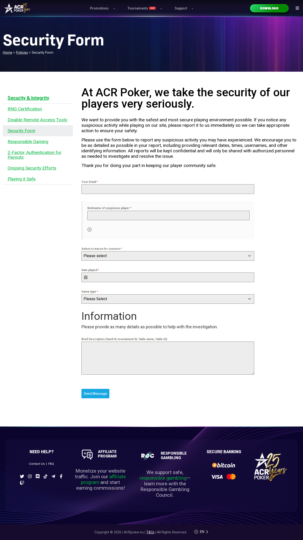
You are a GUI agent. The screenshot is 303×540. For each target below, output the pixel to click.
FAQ (51, 463)
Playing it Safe (22, 179)
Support (181, 8)
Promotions (99, 8)
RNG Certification (25, 109)
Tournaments (142, 8)
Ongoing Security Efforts (32, 168)
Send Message (95, 393)
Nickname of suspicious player (109, 208)
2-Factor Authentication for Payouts (35, 155)
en (202, 532)
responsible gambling (163, 477)
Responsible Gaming (28, 141)
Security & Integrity (28, 98)
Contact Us (37, 463)
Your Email (89, 182)
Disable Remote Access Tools (37, 120)
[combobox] (167, 256)
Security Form (21, 130)
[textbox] (163, 255)
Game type (89, 291)
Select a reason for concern (101, 248)
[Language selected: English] (201, 531)
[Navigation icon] (297, 8)
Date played (90, 270)
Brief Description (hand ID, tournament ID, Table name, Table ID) (124, 339)
